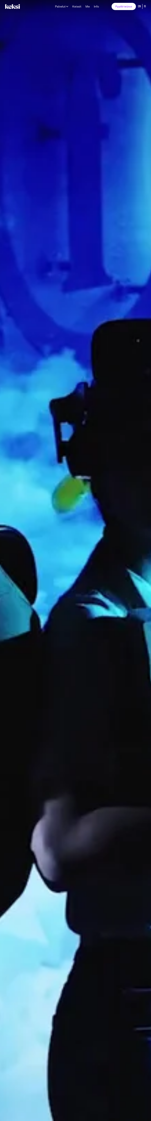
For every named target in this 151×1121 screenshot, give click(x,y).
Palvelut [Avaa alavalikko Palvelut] (60, 6)
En (139, 6)
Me (87, 6)
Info (96, 6)
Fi (145, 6)
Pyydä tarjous (123, 6)
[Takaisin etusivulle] (13, 6)
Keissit (76, 6)
